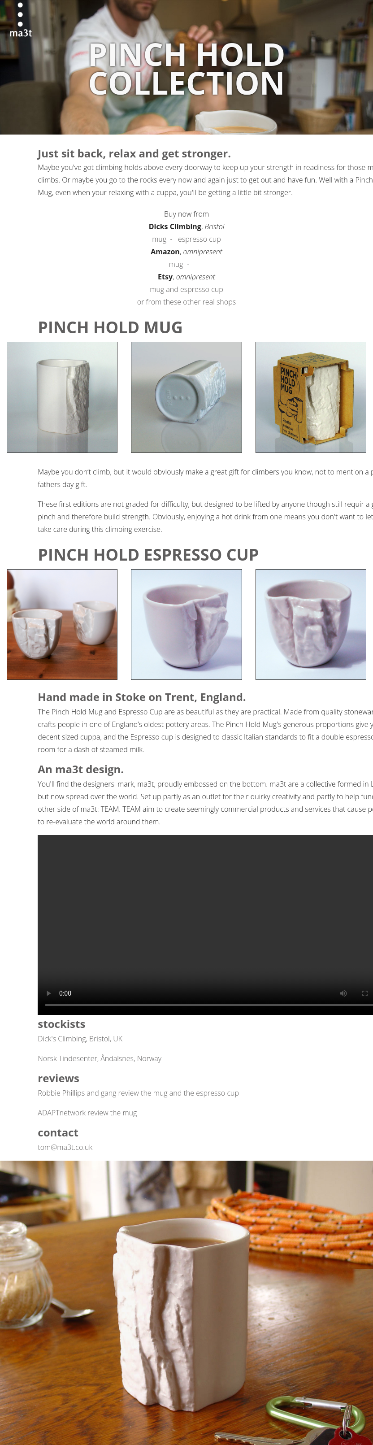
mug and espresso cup (186, 289)
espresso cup (199, 239)
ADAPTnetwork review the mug (87, 1113)
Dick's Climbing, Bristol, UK (80, 1039)
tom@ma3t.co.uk (65, 1147)
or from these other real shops (186, 302)
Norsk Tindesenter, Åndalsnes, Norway (99, 1058)
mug (159, 239)
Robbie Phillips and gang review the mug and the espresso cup (138, 1093)
